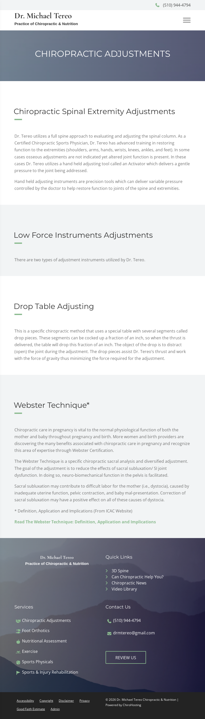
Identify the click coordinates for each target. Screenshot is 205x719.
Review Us (125, 657)
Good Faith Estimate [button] (31, 709)
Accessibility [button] (25, 700)
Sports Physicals (37, 662)
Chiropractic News (129, 583)
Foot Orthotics (36, 630)
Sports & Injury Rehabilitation (50, 672)
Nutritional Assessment (44, 641)
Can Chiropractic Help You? (137, 577)
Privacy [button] (84, 700)
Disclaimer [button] (66, 700)
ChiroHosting (132, 705)
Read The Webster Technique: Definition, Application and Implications (85, 522)
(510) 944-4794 (173, 5)
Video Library (124, 589)
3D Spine (120, 571)
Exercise (30, 651)
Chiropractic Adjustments (46, 620)
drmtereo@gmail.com (134, 633)
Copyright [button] (46, 700)
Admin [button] (55, 709)
